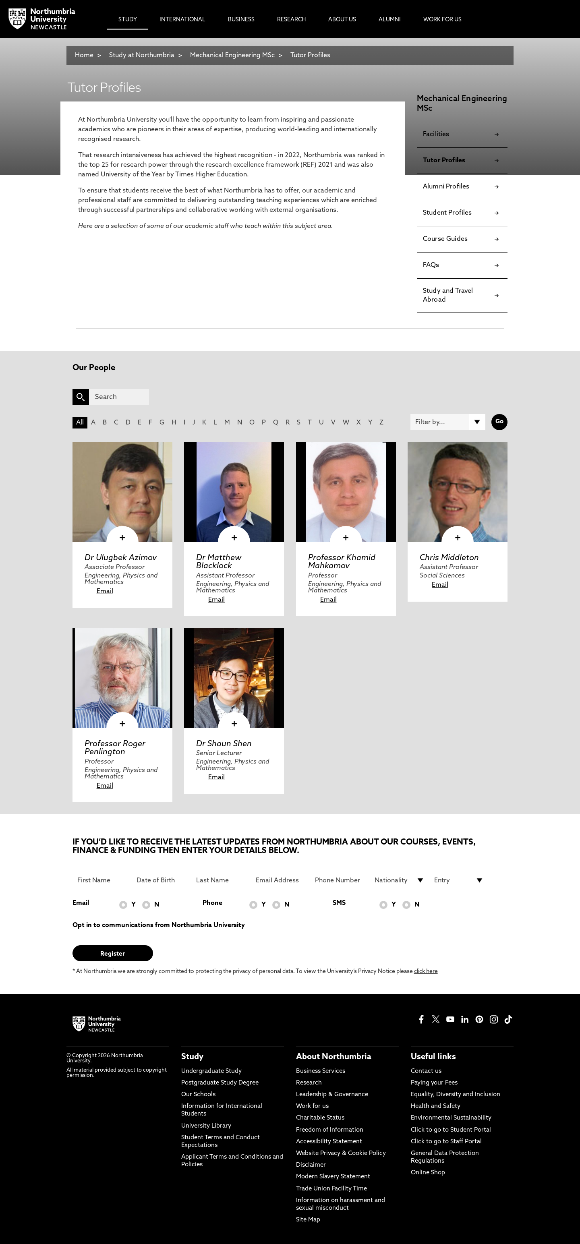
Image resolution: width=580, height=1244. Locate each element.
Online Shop (428, 1173)
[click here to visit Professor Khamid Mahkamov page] (346, 492)
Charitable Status (320, 1118)
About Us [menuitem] (342, 20)
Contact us (426, 1071)
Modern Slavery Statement (333, 1177)
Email (105, 591)
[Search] (119, 397)
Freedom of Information (329, 1130)
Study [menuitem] (127, 20)
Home (84, 55)
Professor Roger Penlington (115, 748)
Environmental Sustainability (451, 1118)
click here (426, 972)
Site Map (308, 1220)
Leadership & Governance (332, 1095)
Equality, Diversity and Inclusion (455, 1095)
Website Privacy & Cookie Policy (341, 1154)
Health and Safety (435, 1106)
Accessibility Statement (329, 1142)
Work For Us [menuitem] (442, 20)
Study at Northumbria (141, 55)
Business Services (320, 1071)
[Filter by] (447, 422)
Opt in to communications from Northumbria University (158, 925)
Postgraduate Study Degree (220, 1083)
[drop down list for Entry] (459, 880)
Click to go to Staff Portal (446, 1142)
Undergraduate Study (211, 1071)
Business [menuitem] (241, 20)
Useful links (433, 1057)
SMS (339, 903)
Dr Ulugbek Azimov (121, 558)
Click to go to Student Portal (451, 1130)
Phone (212, 903)
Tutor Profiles (310, 55)
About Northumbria (333, 1057)
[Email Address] (281, 880)
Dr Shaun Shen (224, 744)
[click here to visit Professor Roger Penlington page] (122, 678)
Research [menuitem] (291, 20)
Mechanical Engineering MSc (233, 55)
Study (192, 1057)
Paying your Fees (434, 1083)
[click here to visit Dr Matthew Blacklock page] (234, 492)
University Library (206, 1126)
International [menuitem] (182, 20)
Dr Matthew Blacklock (218, 562)
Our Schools (198, 1095)
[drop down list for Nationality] (400, 880)
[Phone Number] (340, 880)
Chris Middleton (449, 558)
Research (309, 1083)
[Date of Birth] (162, 880)
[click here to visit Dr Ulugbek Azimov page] (122, 492)
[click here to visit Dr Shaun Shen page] (234, 678)
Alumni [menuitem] (390, 20)
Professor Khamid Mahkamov (341, 562)
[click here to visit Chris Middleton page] (458, 492)
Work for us (312, 1106)
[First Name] (102, 880)
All (80, 423)
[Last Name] (221, 880)
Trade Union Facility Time (331, 1189)
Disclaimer (311, 1165)
